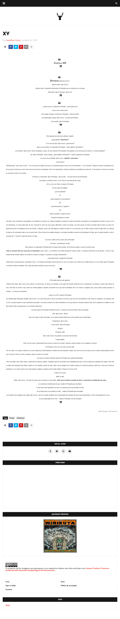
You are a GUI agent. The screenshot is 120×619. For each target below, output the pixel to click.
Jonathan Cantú (13, 40)
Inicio (7, 582)
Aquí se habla (11, 586)
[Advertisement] (60, 486)
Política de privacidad (68, 586)
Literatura (20, 418)
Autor (63, 582)
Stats (8, 606)
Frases (12, 418)
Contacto (9, 590)
